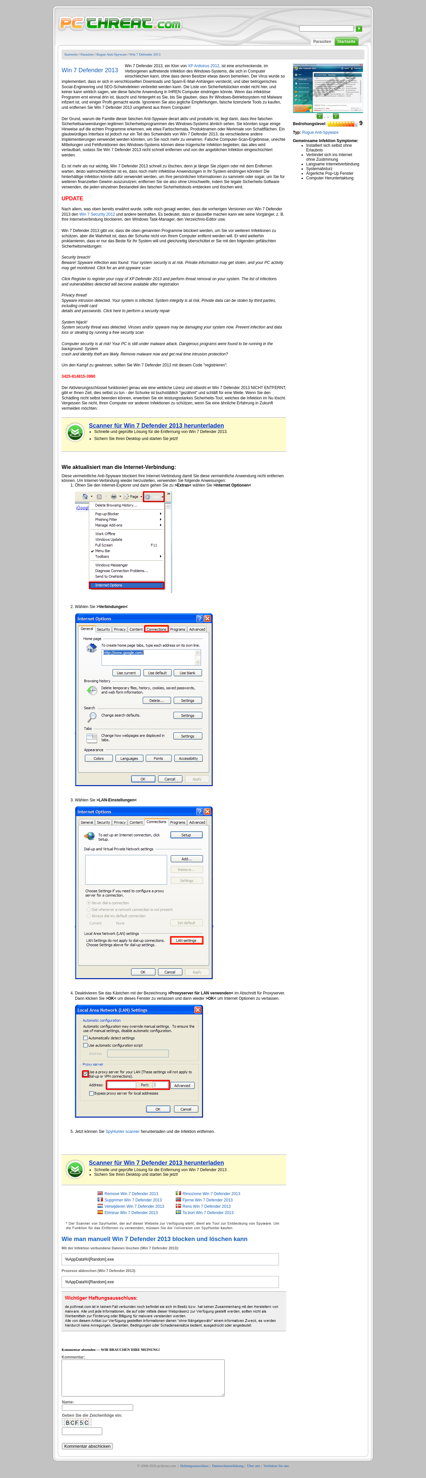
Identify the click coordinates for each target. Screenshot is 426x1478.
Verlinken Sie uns (276, 1473)
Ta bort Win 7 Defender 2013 (208, 1212)
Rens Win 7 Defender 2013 (207, 1206)
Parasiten (322, 41)
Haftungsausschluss (194, 1473)
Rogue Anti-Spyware (112, 54)
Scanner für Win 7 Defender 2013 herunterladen (156, 425)
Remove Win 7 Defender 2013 (131, 1193)
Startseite (346, 41)
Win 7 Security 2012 (97, 214)
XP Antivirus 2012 (204, 66)
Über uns (253, 1473)
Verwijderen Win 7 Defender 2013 (134, 1206)
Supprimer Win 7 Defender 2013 (133, 1200)
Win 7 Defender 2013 (144, 54)
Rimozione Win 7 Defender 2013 (211, 1193)
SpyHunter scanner (123, 1131)
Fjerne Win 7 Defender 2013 (208, 1200)
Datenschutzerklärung (228, 1473)
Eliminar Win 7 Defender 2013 (131, 1212)
